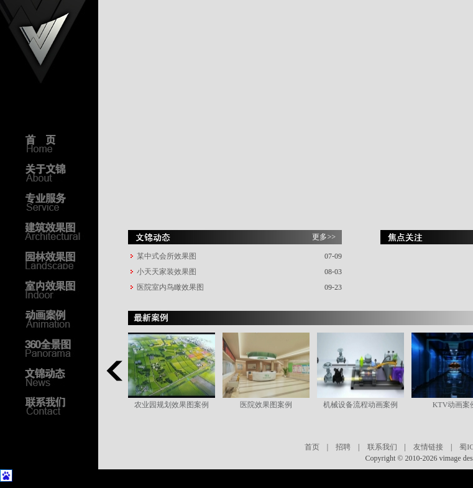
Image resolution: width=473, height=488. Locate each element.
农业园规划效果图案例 (171, 404)
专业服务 (56, 201)
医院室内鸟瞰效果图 (170, 287)
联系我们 (382, 447)
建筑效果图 (56, 230)
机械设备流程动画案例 (360, 404)
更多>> (324, 236)
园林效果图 (56, 260)
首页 (312, 447)
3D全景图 (56, 347)
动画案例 (56, 318)
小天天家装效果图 (166, 271)
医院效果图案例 (266, 404)
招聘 (343, 447)
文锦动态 (56, 376)
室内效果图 (56, 289)
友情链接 (428, 447)
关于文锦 (56, 172)
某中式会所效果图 (166, 256)
